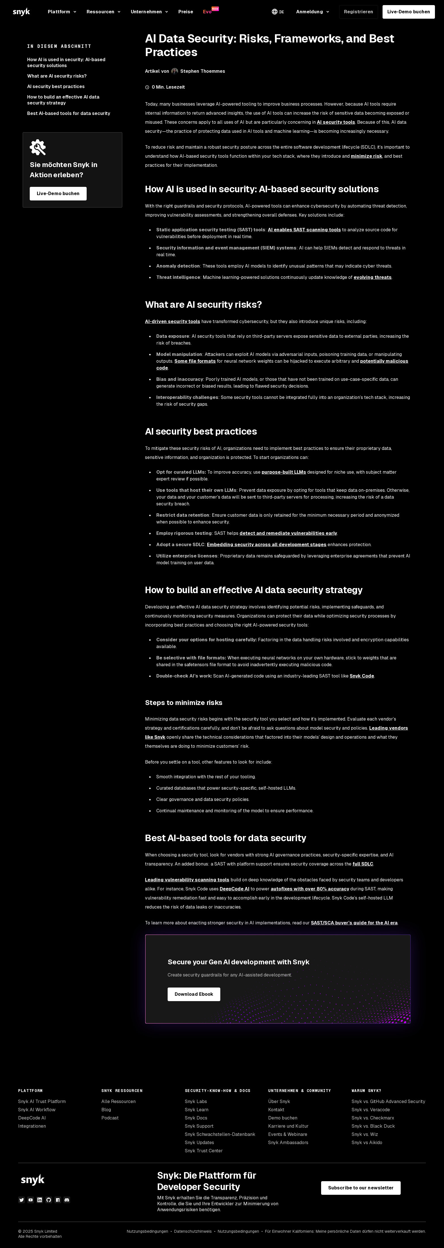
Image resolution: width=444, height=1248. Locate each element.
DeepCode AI (32, 1118)
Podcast (110, 1118)
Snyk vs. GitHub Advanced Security (388, 1101)
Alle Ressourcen (118, 1101)
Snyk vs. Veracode (371, 1110)
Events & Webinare (287, 1134)
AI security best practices (56, 86)
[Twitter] (21, 1199)
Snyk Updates (199, 1143)
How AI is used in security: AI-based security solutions (66, 63)
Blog (106, 1110)
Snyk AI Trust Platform (42, 1101)
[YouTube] (30, 1199)
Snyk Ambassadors (288, 1143)
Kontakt (276, 1110)
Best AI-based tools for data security (68, 113)
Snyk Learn (196, 1110)
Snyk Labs (196, 1101)
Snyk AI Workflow (37, 1110)
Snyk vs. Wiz (365, 1134)
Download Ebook (194, 994)
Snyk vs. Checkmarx (373, 1118)
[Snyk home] (21, 12)
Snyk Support (199, 1126)
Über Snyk (279, 1101)
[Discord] (66, 1199)
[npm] (57, 1199)
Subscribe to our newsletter (361, 1188)
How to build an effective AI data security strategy (63, 100)
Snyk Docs (196, 1118)
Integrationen (32, 1126)
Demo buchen (282, 1118)
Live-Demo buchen (408, 12)
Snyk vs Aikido (367, 1143)
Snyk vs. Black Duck (373, 1126)
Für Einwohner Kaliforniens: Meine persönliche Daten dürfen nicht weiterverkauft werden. (345, 1231)
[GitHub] (48, 1199)
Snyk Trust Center (204, 1151)
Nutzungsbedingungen (147, 1231)
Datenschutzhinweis (193, 1231)
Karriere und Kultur (288, 1126)
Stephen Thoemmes (202, 71)
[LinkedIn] (39, 1199)
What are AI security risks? (57, 76)
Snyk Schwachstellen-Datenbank (220, 1134)
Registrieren (358, 12)
